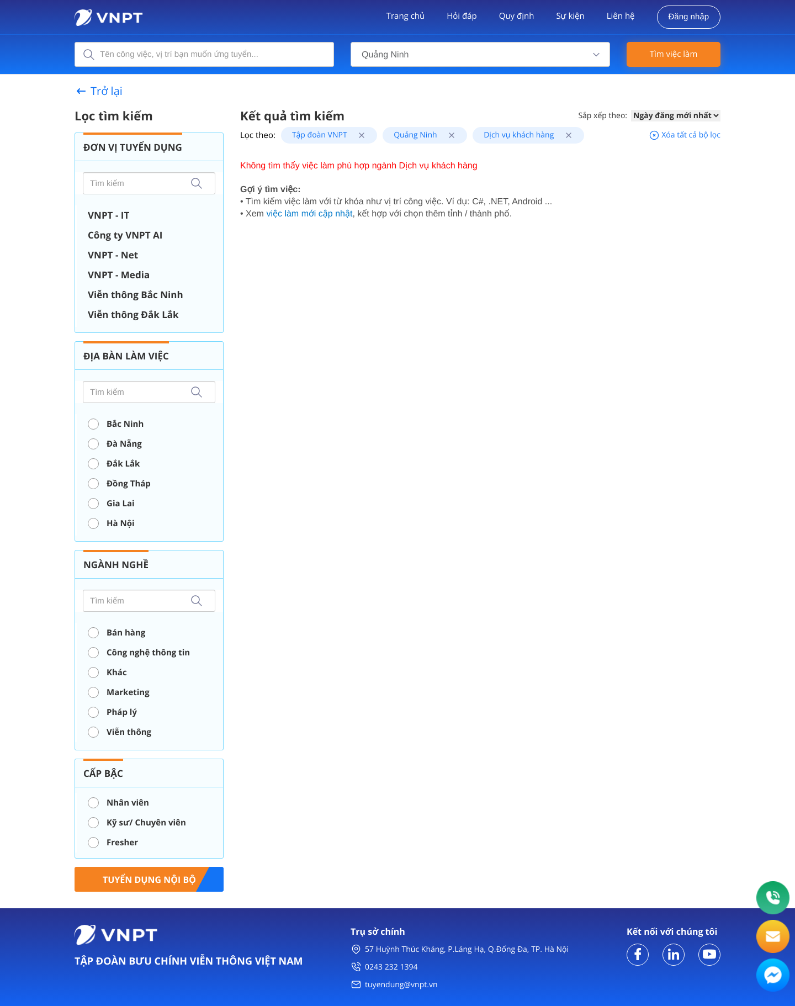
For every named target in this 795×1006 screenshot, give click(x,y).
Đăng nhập (689, 17)
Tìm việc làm (674, 54)
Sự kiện (570, 16)
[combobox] (480, 54)
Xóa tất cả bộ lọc (684, 135)
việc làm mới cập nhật (309, 214)
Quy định (516, 16)
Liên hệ (621, 16)
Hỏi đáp (461, 16)
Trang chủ (405, 16)
